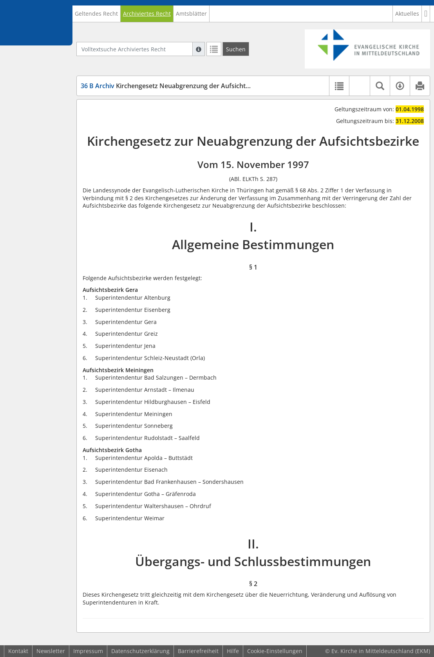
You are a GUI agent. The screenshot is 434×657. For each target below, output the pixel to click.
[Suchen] (235, 49)
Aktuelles (407, 13)
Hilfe (233, 651)
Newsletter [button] (50, 651)
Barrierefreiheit (198, 651)
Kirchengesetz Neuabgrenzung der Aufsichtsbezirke (176, 85)
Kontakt (18, 651)
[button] (426, 13)
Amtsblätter (191, 13)
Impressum (88, 651)
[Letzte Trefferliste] (213, 49)
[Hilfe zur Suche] (198, 49)
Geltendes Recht (96, 13)
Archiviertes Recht (147, 13)
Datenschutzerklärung (140, 651)
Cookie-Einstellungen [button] (274, 651)
